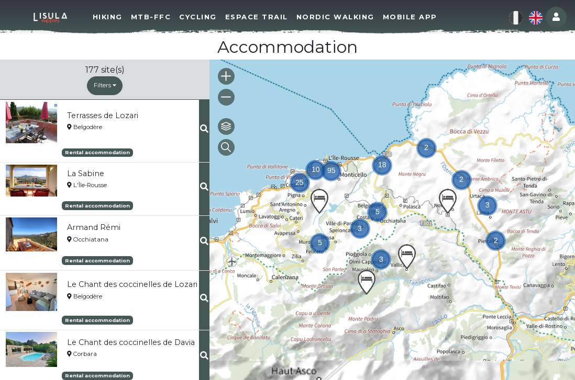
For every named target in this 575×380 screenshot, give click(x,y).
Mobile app (410, 17)
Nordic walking (335, 17)
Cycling (198, 17)
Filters (105, 85)
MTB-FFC (151, 17)
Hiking (108, 17)
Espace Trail (256, 17)
